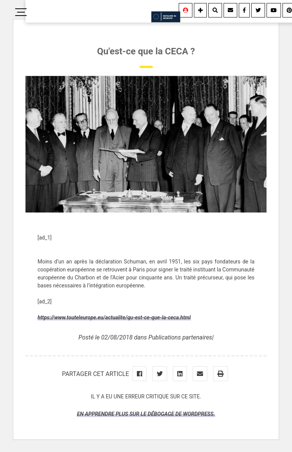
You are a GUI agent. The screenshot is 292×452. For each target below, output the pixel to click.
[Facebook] (244, 10)
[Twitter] (258, 10)
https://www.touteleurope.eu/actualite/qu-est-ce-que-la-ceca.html (114, 317)
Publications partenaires (180, 337)
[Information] (200, 10)
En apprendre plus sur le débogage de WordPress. (146, 414)
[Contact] (230, 10)
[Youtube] (274, 10)
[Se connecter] (185, 10)
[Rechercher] (215, 10)
